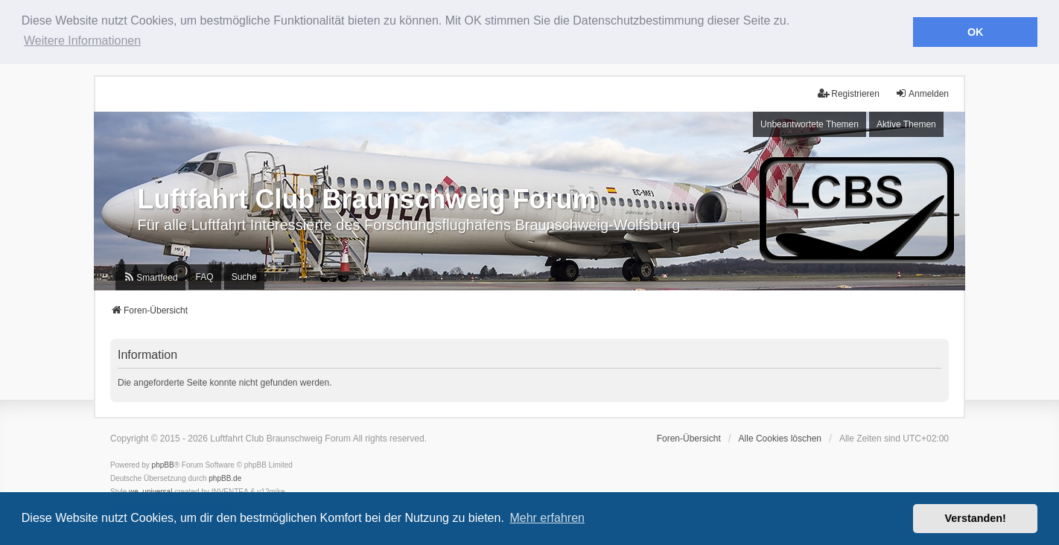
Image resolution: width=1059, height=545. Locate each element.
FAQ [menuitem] (205, 277)
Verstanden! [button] (975, 518)
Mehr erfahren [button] (547, 517)
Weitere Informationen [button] (82, 40)
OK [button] (975, 32)
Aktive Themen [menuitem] (906, 124)
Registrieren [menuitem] (849, 93)
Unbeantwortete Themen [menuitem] (809, 124)
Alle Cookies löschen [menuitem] (780, 438)
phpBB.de (225, 478)
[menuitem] (150, 277)
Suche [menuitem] (244, 277)
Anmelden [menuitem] (922, 93)
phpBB (163, 465)
